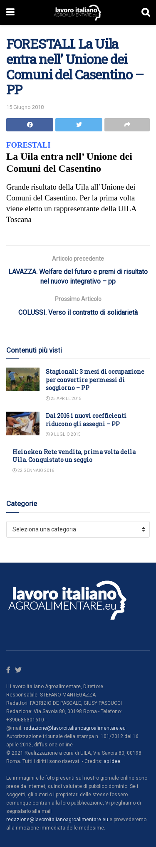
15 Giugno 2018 (25, 107)
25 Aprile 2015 (64, 398)
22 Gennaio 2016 (33, 470)
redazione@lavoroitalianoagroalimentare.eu (75, 728)
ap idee (112, 761)
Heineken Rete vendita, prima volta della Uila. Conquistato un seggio (74, 456)
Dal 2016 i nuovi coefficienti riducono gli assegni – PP (86, 420)
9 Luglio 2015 (63, 434)
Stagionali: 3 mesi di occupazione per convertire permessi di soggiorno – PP (95, 380)
